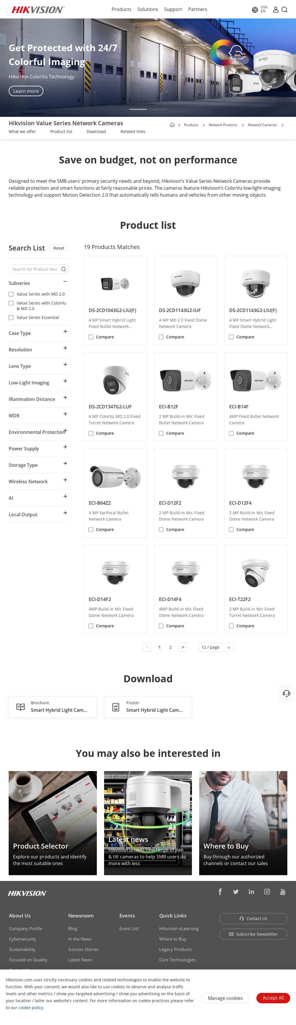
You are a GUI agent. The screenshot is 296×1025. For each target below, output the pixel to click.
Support (173, 9)
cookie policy (30, 1007)
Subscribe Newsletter (253, 934)
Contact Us (253, 918)
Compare (105, 337)
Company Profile (25, 928)
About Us (20, 915)
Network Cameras (262, 124)
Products (122, 9)
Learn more (26, 91)
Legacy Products (175, 949)
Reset (58, 248)
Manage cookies (225, 998)
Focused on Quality (28, 960)
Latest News (80, 960)
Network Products (223, 124)
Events (127, 915)
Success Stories (83, 949)
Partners (197, 9)
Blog (72, 928)
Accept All (273, 998)
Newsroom (81, 915)
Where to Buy (172, 939)
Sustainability (22, 949)
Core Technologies (177, 960)
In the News (80, 939)
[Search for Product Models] (34, 269)
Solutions (148, 9)
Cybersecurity (22, 939)
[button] (138, 109)
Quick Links (172, 915)
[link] (22, 132)
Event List (128, 928)
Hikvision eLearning (179, 928)
